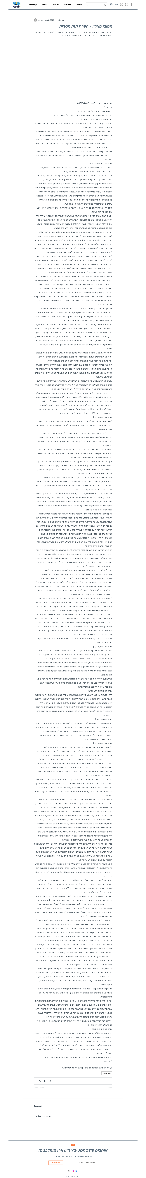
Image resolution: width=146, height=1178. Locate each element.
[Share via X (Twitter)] (40, 1081)
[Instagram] (126, 4)
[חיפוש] (93, 5)
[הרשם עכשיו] (55, 1163)
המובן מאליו (107, 1073)
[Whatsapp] (122, 4)
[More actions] (111, 20)
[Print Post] (56, 1081)
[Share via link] (50, 1081)
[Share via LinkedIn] (45, 1081)
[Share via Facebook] (35, 1081)
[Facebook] (76, 1171)
